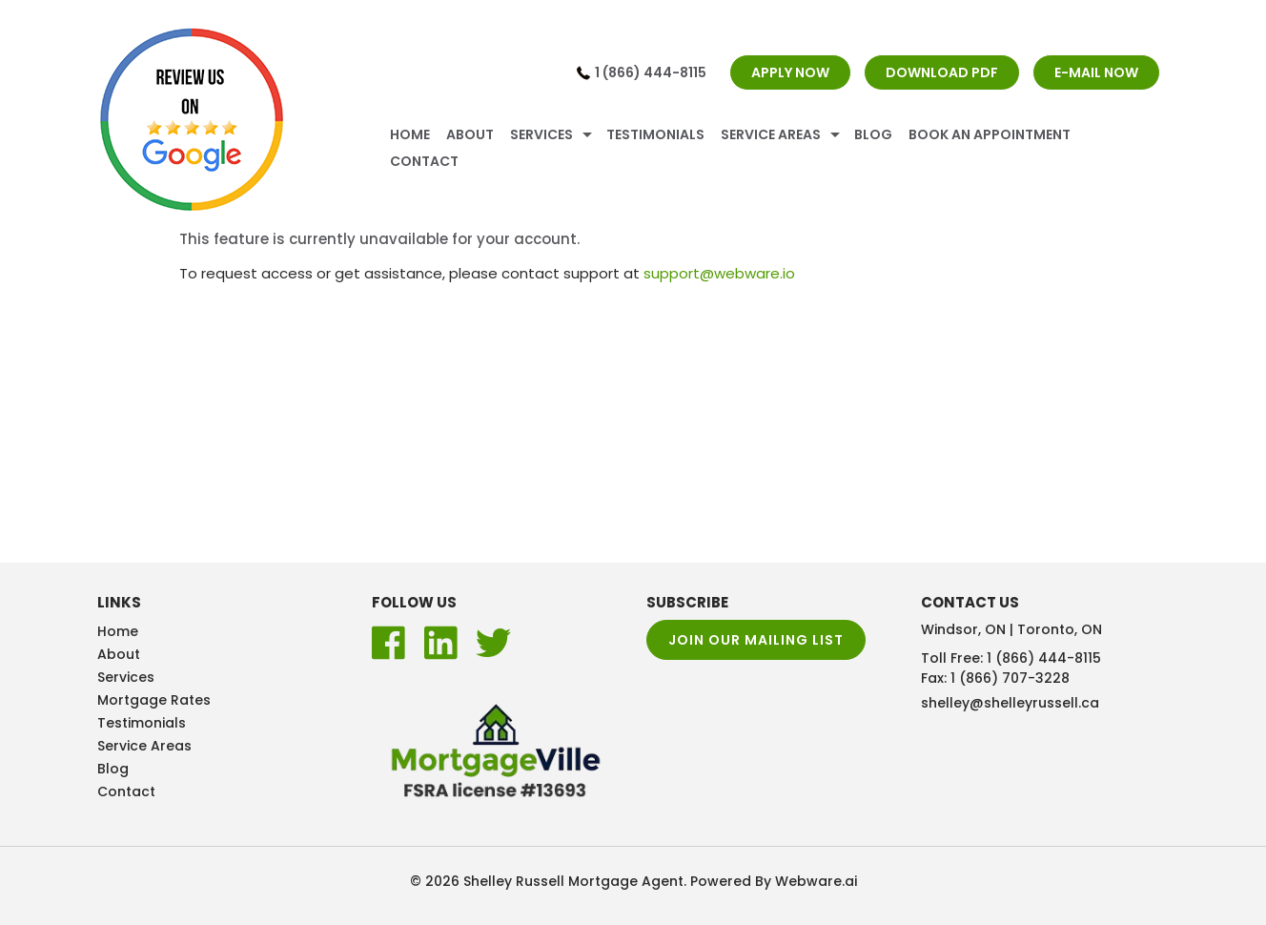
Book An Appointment (990, 134)
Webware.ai (816, 881)
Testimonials (655, 134)
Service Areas (771, 134)
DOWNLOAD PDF (942, 72)
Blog (873, 134)
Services (541, 134)
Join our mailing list (756, 639)
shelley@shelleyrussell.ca (1010, 702)
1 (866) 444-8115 (650, 72)
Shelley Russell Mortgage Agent (573, 881)
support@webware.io (719, 273)
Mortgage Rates (154, 699)
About (470, 134)
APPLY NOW (790, 72)
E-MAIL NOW (1096, 72)
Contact (424, 161)
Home (410, 134)
